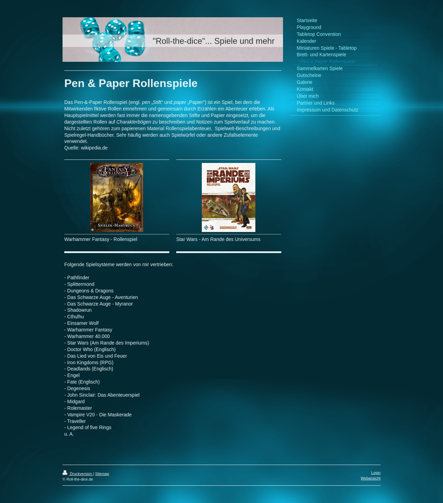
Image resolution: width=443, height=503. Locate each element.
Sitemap (102, 474)
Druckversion (78, 474)
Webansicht (370, 478)
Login (375, 473)
